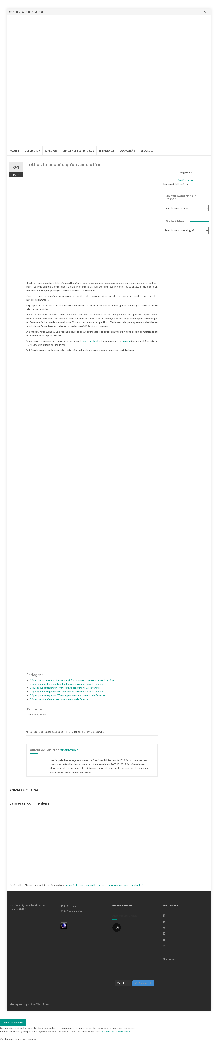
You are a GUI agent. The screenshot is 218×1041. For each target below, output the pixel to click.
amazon (127, 341)
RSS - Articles (68, 905)
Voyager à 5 (127, 150)
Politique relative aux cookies (116, 1031)
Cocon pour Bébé (54, 731)
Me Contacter (185, 180)
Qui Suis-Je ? (32, 150)
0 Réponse (77, 731)
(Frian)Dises (106, 150)
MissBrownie (97, 731)
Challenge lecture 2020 (78, 150)
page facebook (91, 341)
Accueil (14, 150)
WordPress (42, 1004)
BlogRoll (147, 150)
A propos (51, 150)
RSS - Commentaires (72, 911)
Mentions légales (19, 905)
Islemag (13, 1004)
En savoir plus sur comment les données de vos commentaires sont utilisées (105, 885)
